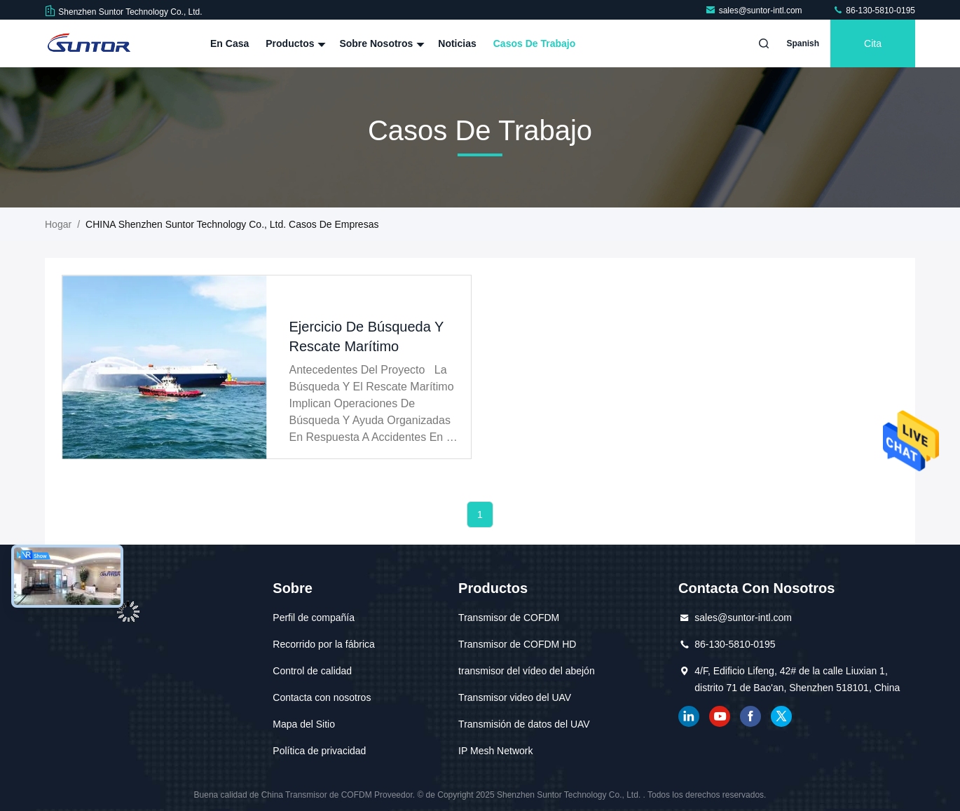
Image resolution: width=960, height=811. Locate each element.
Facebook (750, 716)
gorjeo (781, 716)
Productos (294, 43)
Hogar (58, 224)
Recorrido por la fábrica (324, 644)
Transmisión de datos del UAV (524, 724)
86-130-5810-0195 (873, 10)
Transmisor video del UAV (514, 697)
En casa (229, 43)
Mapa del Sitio (304, 724)
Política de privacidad (319, 750)
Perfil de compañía (314, 617)
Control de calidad (312, 670)
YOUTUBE (719, 716)
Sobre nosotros (380, 43)
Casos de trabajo (534, 43)
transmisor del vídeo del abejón (526, 670)
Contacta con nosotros (322, 697)
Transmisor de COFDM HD (517, 644)
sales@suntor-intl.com (754, 10)
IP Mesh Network (495, 750)
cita (873, 43)
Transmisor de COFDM (508, 617)
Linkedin (688, 716)
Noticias (457, 43)
